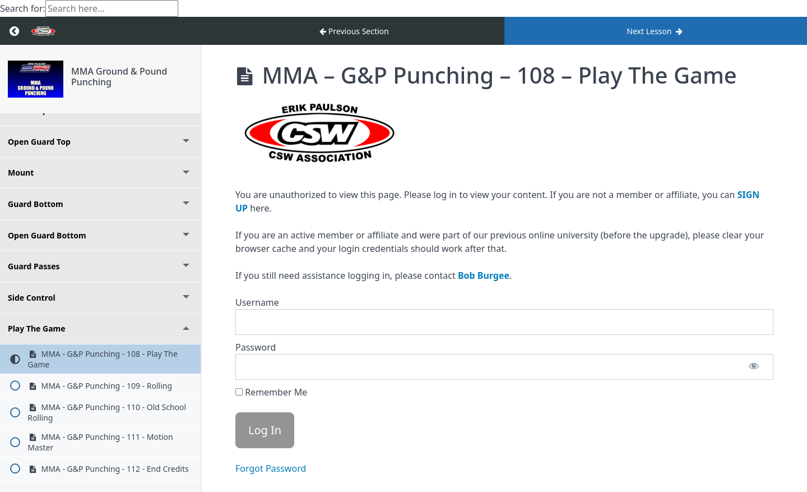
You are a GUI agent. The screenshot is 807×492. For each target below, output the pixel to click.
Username (257, 302)
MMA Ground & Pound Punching (119, 76)
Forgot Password (270, 468)
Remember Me (271, 392)
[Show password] (753, 367)
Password (255, 347)
